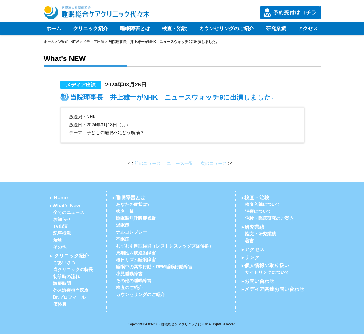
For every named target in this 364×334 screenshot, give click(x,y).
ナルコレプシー (131, 232)
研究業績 (276, 28)
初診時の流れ (66, 276)
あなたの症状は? (133, 204)
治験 (57, 240)
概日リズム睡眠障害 (136, 259)
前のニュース (147, 163)
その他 (59, 247)
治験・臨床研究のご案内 (269, 218)
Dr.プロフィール (69, 297)
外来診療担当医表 (71, 290)
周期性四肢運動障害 (136, 253)
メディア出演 (93, 42)
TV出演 (60, 226)
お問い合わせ (259, 281)
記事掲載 (62, 233)
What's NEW (68, 42)
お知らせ (62, 219)
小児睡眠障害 (129, 273)
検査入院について (262, 204)
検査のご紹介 (129, 287)
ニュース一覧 (180, 163)
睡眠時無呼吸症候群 (136, 218)
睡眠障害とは (135, 28)
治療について (258, 211)
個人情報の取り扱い (266, 265)
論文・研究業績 (260, 233)
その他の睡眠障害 (133, 280)
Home (61, 197)
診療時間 (62, 283)
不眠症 (122, 239)
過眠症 (122, 225)
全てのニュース (68, 212)
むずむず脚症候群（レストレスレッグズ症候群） (164, 246)
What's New (66, 205)
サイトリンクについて (267, 272)
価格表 (59, 304)
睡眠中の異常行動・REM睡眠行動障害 (154, 266)
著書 (249, 240)
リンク (251, 257)
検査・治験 (174, 28)
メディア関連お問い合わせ (274, 289)
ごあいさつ (64, 262)
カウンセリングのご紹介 (226, 28)
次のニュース (213, 163)
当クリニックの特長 (73, 269)
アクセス (308, 28)
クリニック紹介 (90, 28)
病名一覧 (125, 211)
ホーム (53, 28)
